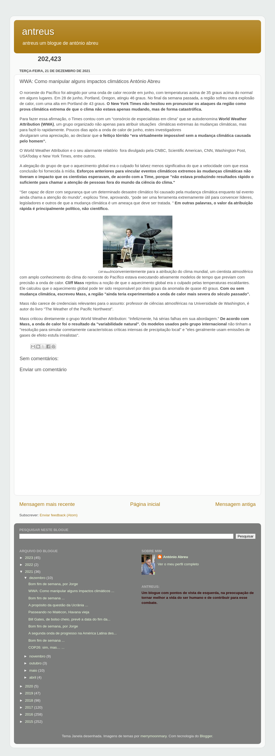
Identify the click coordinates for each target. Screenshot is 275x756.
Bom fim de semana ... (46, 598)
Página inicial (145, 504)
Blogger (206, 736)
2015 (29, 722)
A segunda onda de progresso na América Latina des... (72, 633)
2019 (29, 693)
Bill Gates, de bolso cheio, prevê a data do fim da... (69, 619)
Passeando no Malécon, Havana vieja (58, 612)
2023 (29, 558)
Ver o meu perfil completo (178, 564)
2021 (29, 572)
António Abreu (175, 557)
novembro (37, 656)
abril (33, 677)
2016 (29, 714)
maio (33, 670)
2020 (29, 686)
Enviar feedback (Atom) (59, 515)
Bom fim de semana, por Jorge (53, 584)
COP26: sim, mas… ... (46, 647)
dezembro (37, 578)
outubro (36, 663)
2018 (29, 700)
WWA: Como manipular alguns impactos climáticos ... (71, 591)
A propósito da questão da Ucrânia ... (58, 605)
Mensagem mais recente (47, 504)
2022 (29, 565)
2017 (29, 707)
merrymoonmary (153, 736)
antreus (38, 31)
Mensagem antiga (235, 504)
